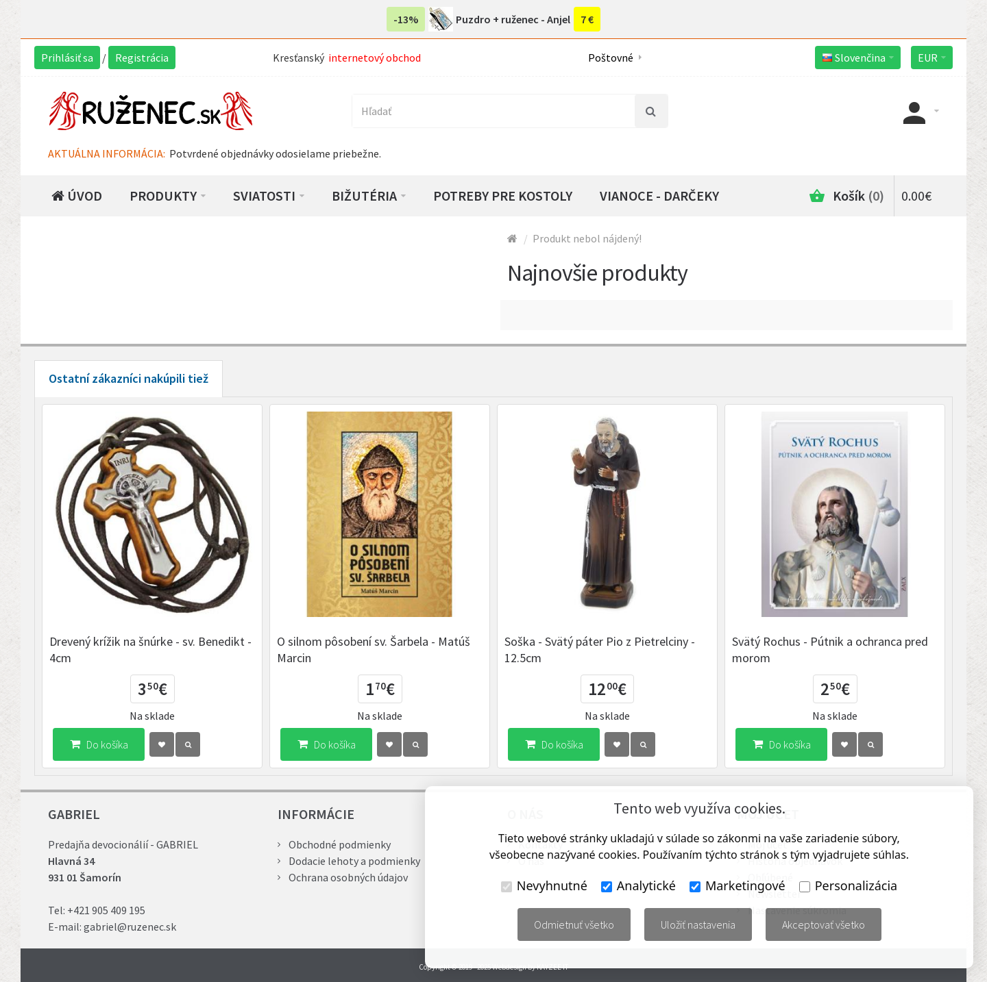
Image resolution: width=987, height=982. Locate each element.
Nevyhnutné (544, 885)
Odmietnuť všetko (574, 924)
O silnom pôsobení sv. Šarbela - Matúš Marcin (373, 649)
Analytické (638, 885)
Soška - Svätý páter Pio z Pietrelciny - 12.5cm (599, 649)
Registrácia (142, 57)
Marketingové (737, 885)
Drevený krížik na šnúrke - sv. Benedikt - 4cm (150, 649)
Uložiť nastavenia (698, 924)
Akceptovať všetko (823, 924)
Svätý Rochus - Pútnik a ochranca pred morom (830, 649)
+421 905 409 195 (106, 910)
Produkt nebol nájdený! (587, 238)
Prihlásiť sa (67, 57)
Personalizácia (848, 885)
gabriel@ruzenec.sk (130, 926)
